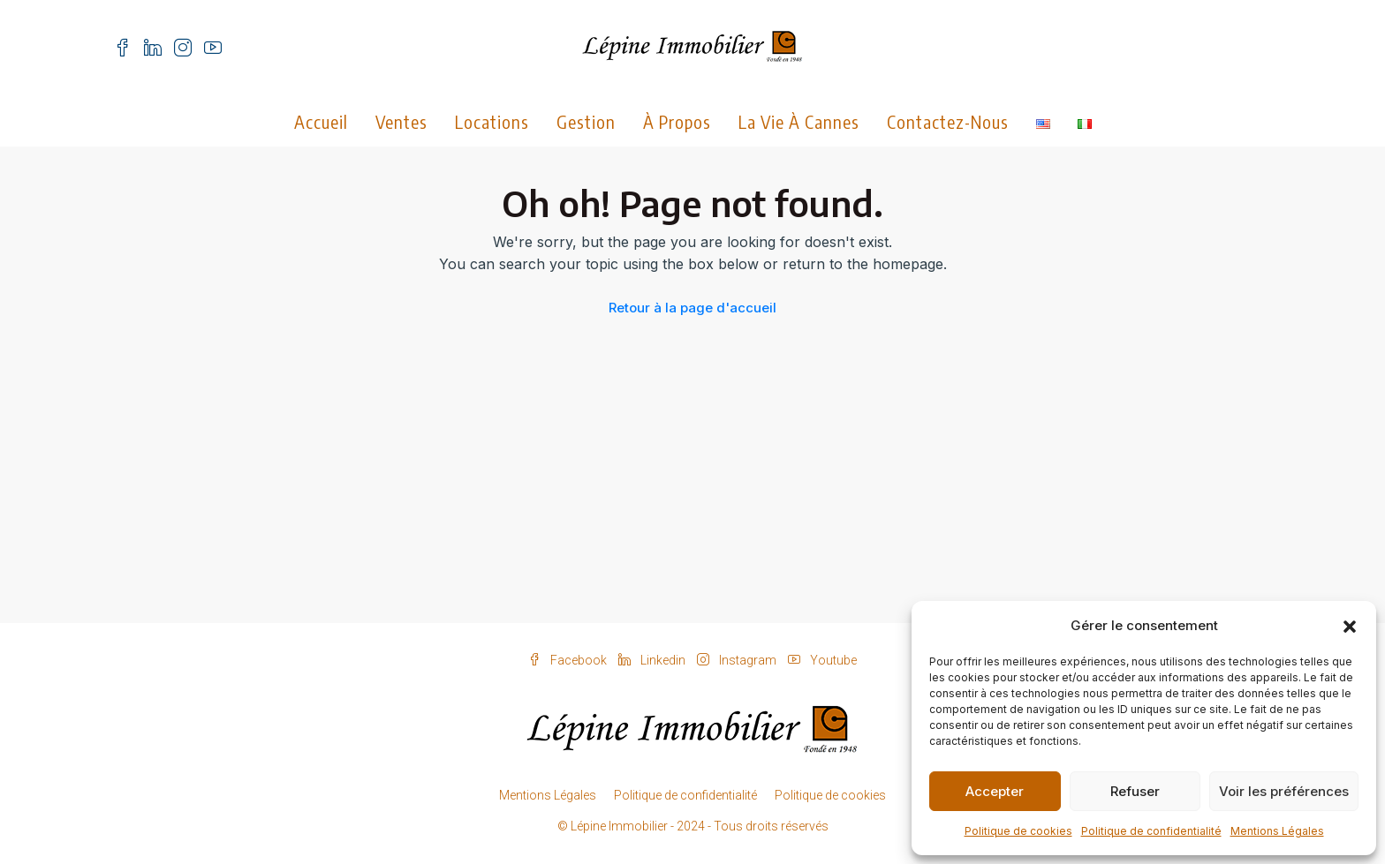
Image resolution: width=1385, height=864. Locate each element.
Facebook (568, 660)
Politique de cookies (1018, 831)
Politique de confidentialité (1151, 831)
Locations (492, 121)
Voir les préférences (1284, 791)
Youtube (822, 660)
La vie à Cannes (798, 121)
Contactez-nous (948, 121)
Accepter (994, 791)
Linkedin (653, 660)
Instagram (738, 660)
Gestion (586, 121)
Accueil (321, 121)
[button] (1350, 626)
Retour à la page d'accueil (692, 307)
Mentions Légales (1277, 831)
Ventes (401, 121)
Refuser (1135, 791)
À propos (677, 121)
